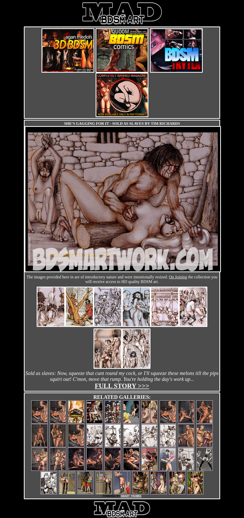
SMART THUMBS (131, 496)
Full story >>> (122, 386)
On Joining (178, 277)
